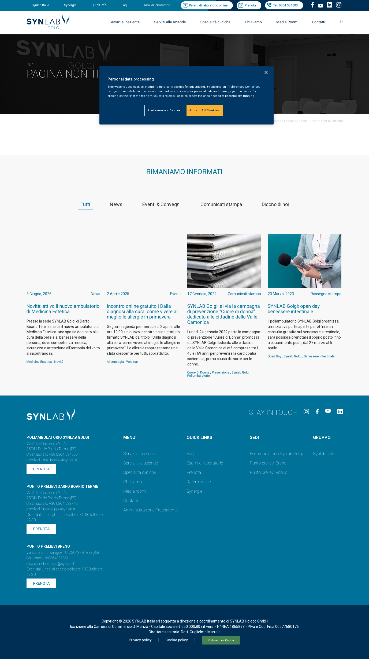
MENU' (129, 437)
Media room (134, 491)
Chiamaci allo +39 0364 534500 (52, 454)
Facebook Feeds (295, 121)
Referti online (199, 481)
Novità (59, 362)
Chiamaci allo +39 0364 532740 (52, 503)
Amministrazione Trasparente (150, 509)
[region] (186, 95)
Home (277, 121)
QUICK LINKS (199, 437)
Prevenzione (220, 372)
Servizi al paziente (125, 22)
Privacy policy (140, 640)
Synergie (70, 5)
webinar (132, 362)
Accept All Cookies (204, 110)
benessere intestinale (319, 356)
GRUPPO (322, 437)
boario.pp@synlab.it (59, 509)
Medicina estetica (39, 362)
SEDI (254, 437)
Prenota (250, 5)
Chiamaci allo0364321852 (48, 558)
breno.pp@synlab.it (58, 564)
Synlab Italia (40, 5)
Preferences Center (221, 640)
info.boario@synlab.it (60, 460)
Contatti (318, 22)
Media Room (286, 22)
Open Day (274, 356)
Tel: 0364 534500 (285, 5)
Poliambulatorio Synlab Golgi (276, 453)
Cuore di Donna (198, 372)
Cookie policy (177, 640)
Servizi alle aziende (170, 22)
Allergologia (115, 362)
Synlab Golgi (292, 356)
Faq (124, 5)
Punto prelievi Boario (268, 472)
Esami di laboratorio (156, 5)
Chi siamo (132, 481)
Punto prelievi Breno (268, 463)
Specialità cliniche (215, 22)
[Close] (266, 72)
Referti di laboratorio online (208, 5)
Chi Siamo (253, 22)
